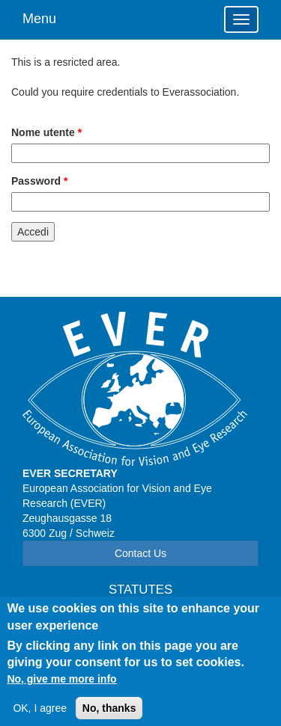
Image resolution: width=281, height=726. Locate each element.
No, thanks (109, 715)
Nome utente (46, 132)
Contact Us (140, 553)
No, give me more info (61, 686)
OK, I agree (40, 715)
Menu (39, 18)
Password (39, 181)
